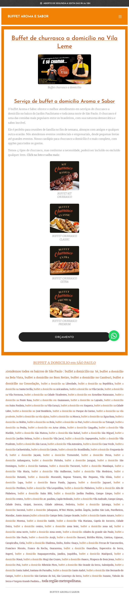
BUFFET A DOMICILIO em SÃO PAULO (64, 363)
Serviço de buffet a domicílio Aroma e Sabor (64, 101)
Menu (120, 16)
